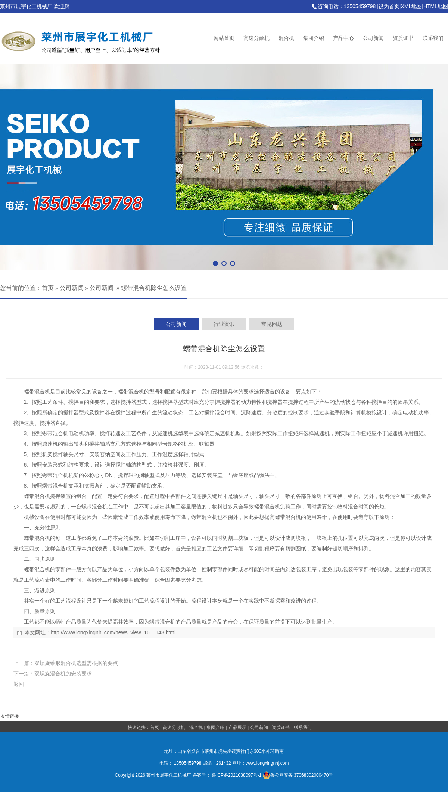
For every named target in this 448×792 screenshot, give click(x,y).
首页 (48, 288)
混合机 (286, 38)
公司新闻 (373, 38)
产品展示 (237, 727)
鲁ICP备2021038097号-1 (236, 775)
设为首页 (389, 6)
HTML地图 (435, 6)
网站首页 (224, 38)
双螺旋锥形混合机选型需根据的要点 (76, 663)
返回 (18, 684)
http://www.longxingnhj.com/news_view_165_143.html (113, 632)
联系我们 (433, 38)
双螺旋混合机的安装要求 (63, 674)
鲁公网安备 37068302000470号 (298, 775)
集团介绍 (313, 38)
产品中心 (343, 38)
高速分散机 (256, 38)
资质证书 (403, 38)
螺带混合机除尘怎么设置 (154, 288)
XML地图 (411, 6)
